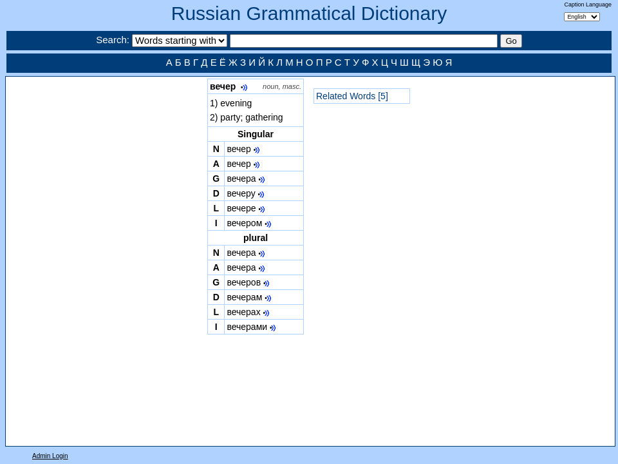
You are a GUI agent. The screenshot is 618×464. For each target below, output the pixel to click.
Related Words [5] (352, 96)
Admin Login (50, 455)
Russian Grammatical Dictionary (309, 13)
